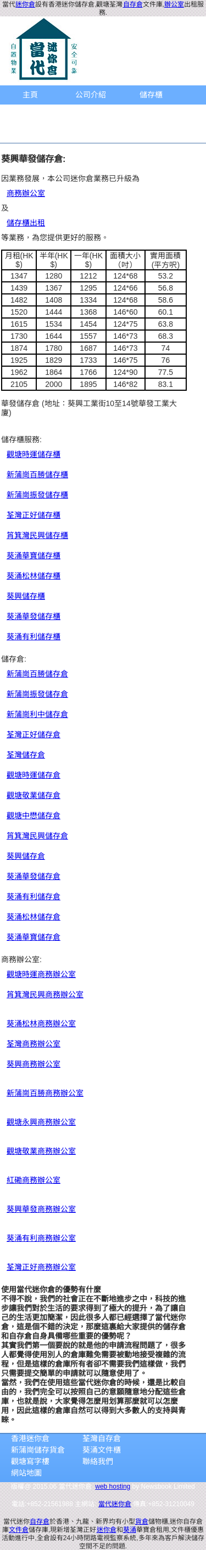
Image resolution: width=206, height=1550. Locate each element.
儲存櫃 (151, 94)
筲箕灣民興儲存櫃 (37, 535)
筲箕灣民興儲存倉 (37, 835)
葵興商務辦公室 (33, 1064)
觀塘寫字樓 (30, 1461)
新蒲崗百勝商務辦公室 (45, 1093)
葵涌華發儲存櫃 (33, 616)
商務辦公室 (30, 113)
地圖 (151, 113)
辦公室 (174, 4)
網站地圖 (26, 1472)
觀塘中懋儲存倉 (33, 815)
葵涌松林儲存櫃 (33, 575)
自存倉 (133, 4)
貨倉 (141, 1521)
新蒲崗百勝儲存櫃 (37, 474)
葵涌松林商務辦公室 (41, 1023)
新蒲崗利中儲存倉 (37, 714)
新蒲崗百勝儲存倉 (37, 673)
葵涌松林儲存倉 (33, 916)
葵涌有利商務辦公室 (41, 1238)
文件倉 (19, 1530)
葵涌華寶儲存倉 (33, 937)
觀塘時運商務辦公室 (41, 974)
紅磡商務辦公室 (33, 1180)
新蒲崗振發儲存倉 (37, 694)
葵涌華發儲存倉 (33, 876)
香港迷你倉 (30, 1438)
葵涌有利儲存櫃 (33, 636)
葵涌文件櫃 (101, 1449)
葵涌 (129, 1530)
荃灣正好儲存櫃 (33, 515)
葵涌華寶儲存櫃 (33, 555)
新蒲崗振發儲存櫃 (37, 494)
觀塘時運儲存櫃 (33, 454)
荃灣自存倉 (101, 1438)
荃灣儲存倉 (26, 754)
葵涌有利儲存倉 (33, 896)
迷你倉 (25, 4)
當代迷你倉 (114, 1504)
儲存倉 (90, 113)
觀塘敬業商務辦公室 (41, 1151)
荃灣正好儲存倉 (33, 734)
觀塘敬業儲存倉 (33, 795)
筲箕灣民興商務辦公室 (45, 994)
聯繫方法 (30, 133)
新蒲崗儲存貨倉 (38, 1449)
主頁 (30, 94)
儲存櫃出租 (26, 222)
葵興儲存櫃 (26, 596)
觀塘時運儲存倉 (33, 775)
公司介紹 (90, 94)
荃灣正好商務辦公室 (41, 1267)
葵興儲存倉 (26, 856)
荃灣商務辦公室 (33, 1043)
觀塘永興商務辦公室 (41, 1122)
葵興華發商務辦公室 (41, 1209)
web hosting (112, 1486)
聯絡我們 (97, 1461)
